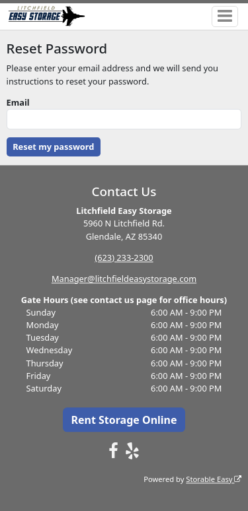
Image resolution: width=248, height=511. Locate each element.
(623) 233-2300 (124, 257)
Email (18, 102)
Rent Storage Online (124, 420)
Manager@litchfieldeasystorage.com (124, 279)
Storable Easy (213, 479)
